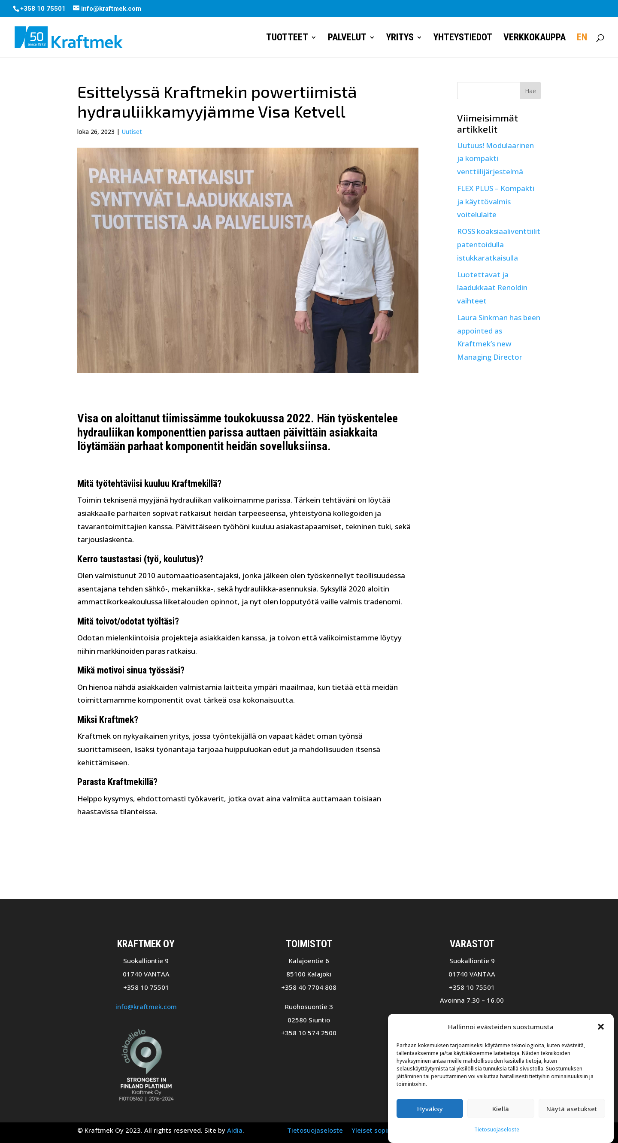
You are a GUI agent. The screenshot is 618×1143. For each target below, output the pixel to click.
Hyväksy (430, 1114)
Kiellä (500, 1114)
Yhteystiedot (462, 38)
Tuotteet (287, 38)
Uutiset (131, 131)
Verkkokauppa (534, 38)
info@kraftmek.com (146, 1006)
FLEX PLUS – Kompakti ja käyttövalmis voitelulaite (495, 201)
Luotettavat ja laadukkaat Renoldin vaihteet (492, 288)
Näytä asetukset (571, 1114)
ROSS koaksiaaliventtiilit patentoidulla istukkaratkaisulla (498, 244)
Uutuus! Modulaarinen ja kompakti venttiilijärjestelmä (495, 158)
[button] (601, 1032)
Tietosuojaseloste (496, 1135)
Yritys (400, 38)
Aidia (234, 1130)
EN (582, 38)
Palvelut (347, 38)
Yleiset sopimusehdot (384, 1130)
